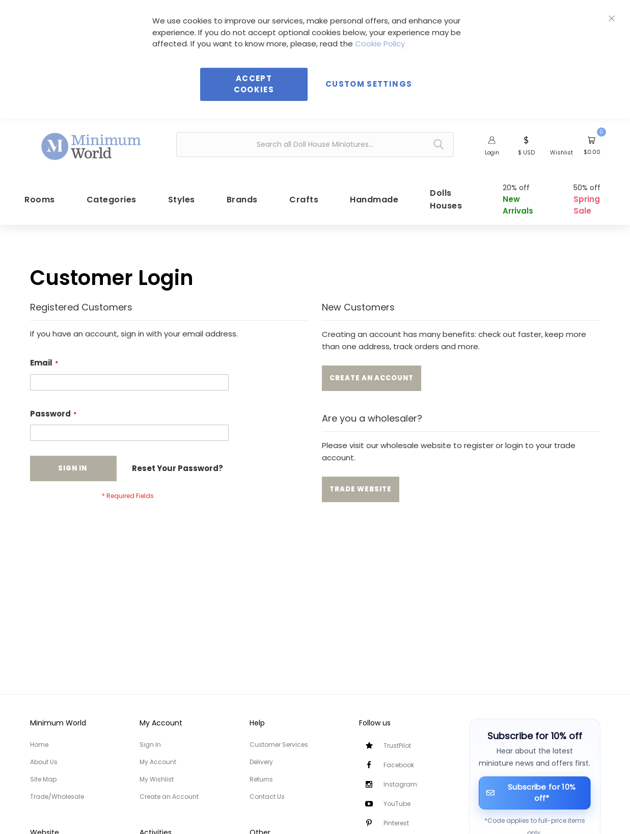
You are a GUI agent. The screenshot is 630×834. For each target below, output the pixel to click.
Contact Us (267, 796)
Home (39, 744)
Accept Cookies (254, 84)
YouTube (397, 803)
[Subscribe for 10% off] (535, 793)
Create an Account (169, 796)
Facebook (399, 765)
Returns (261, 779)
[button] (526, 145)
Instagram (400, 784)
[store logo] (91, 143)
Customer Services (279, 744)
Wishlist (561, 152)
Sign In (150, 744)
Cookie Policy (380, 43)
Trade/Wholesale (57, 796)
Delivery (261, 762)
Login (492, 152)
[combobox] (315, 144)
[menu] (315, 201)
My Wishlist (157, 779)
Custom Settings (368, 84)
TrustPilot (397, 745)
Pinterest (396, 823)
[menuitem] (35, 202)
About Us (44, 762)
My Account (158, 762)
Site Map (43, 779)
